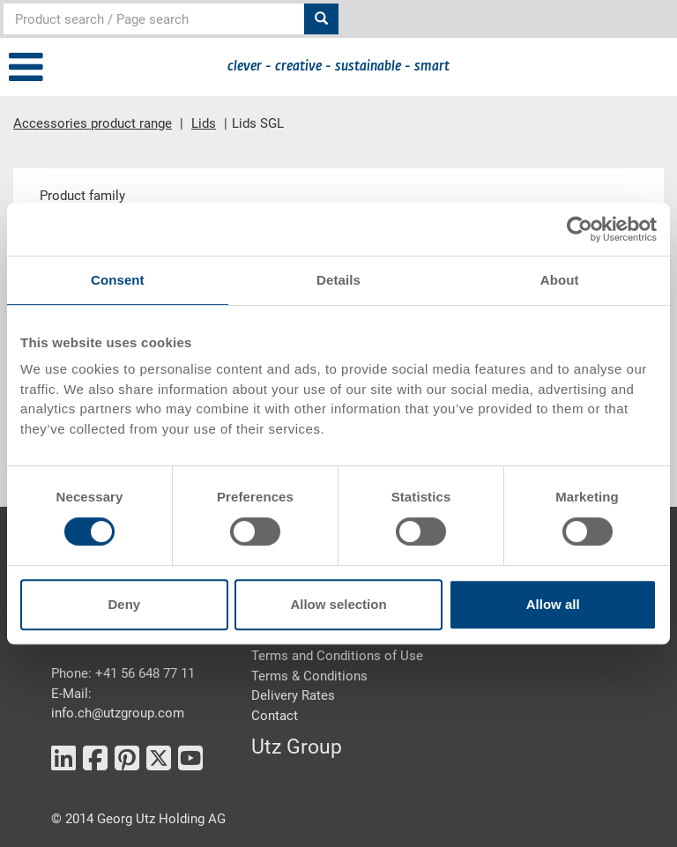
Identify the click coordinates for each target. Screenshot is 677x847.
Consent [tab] (118, 279)
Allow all (553, 604)
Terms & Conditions (309, 676)
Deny (124, 604)
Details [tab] (338, 279)
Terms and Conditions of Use (337, 656)
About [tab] (559, 279)
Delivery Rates (293, 695)
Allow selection (338, 604)
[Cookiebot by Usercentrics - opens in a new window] (579, 229)
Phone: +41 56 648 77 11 (123, 673)
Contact (274, 716)
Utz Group (296, 747)
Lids (203, 123)
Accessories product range (92, 123)
